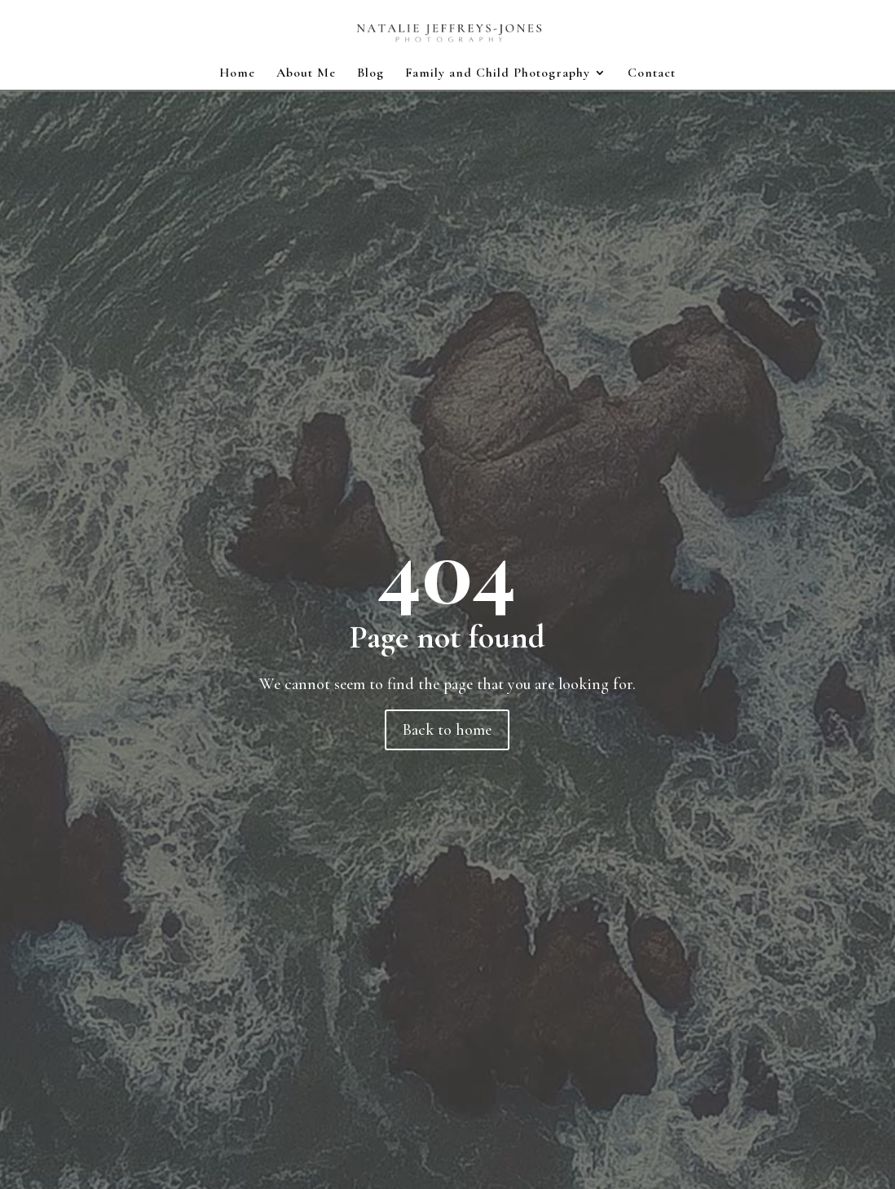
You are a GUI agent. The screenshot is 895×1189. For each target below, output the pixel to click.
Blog (370, 74)
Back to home (447, 730)
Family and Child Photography (497, 74)
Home (237, 74)
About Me (306, 74)
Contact (652, 74)
